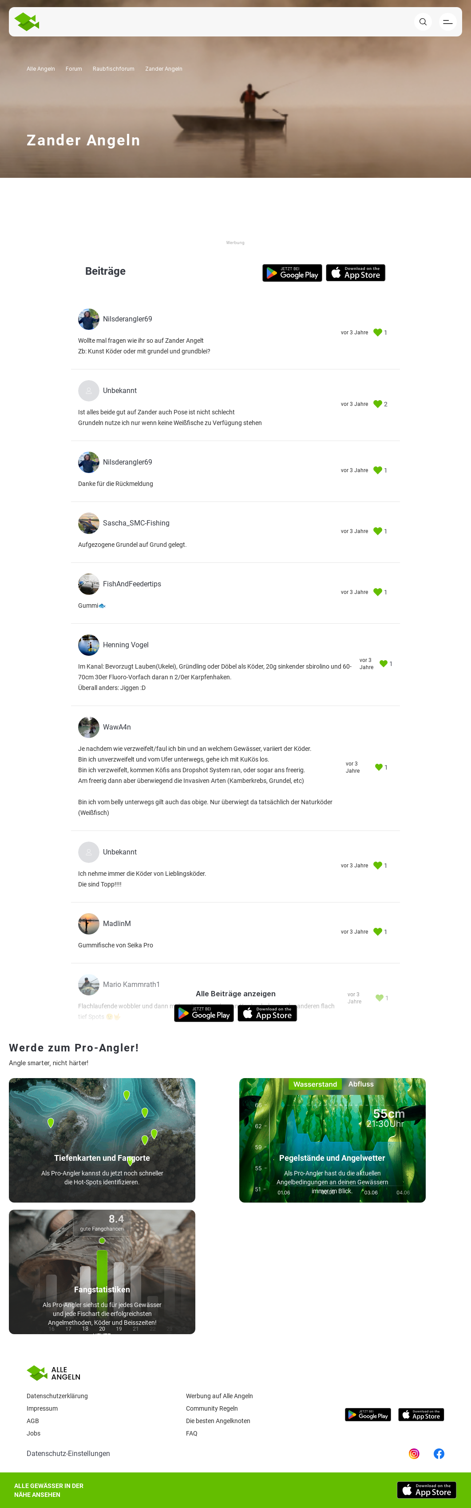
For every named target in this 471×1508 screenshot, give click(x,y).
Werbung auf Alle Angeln (219, 1396)
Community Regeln (212, 1408)
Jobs (33, 1433)
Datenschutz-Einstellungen (68, 1453)
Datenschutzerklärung (57, 1396)
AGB (33, 1420)
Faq (192, 1433)
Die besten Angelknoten (218, 1420)
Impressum (42, 1408)
